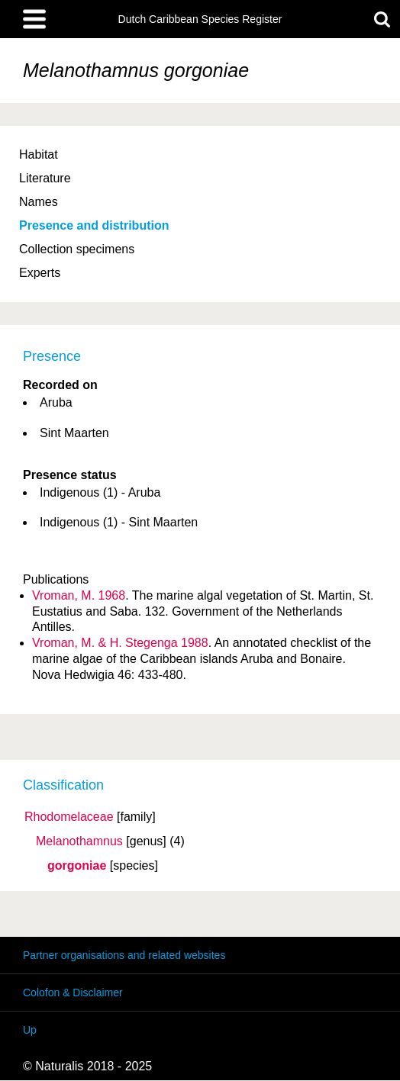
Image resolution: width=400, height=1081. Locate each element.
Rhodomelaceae (69, 817)
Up (30, 1030)
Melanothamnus (79, 841)
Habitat (38, 154)
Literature (45, 178)
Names (38, 201)
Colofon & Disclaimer (73, 992)
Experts (39, 272)
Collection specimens (76, 249)
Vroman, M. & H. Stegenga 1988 (120, 642)
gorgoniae (76, 866)
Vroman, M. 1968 (78, 595)
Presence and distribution (94, 225)
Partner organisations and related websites (124, 955)
